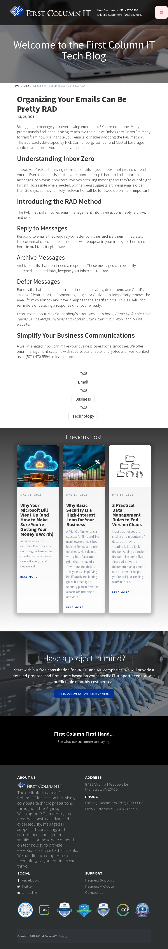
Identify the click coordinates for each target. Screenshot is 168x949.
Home (16, 85)
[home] (50, 12)
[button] (161, 12)
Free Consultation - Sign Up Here (84, 693)
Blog (26, 85)
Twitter (27, 886)
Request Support (99, 880)
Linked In (29, 892)
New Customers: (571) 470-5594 (117, 10)
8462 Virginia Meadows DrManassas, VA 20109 (106, 787)
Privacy (63, 936)
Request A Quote (99, 886)
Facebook (30, 880)
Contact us (94, 892)
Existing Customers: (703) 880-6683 (119, 14)
